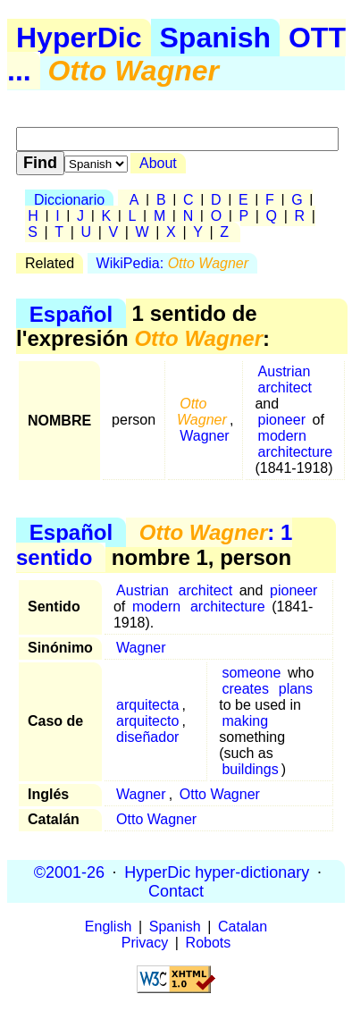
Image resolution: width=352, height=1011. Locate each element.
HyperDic (79, 37)
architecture (295, 451)
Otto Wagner (220, 794)
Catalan (242, 926)
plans (296, 688)
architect (285, 387)
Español (71, 313)
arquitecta (147, 704)
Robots (208, 942)
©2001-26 (69, 871)
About (158, 163)
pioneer (282, 419)
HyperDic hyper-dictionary (216, 871)
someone (251, 672)
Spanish (215, 37)
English (108, 926)
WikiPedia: (172, 263)
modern (282, 435)
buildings (250, 769)
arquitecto (147, 721)
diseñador (147, 737)
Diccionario (69, 199)
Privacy (145, 942)
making (245, 721)
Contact (176, 890)
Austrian (284, 371)
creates (245, 688)
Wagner (204, 435)
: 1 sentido (154, 544)
